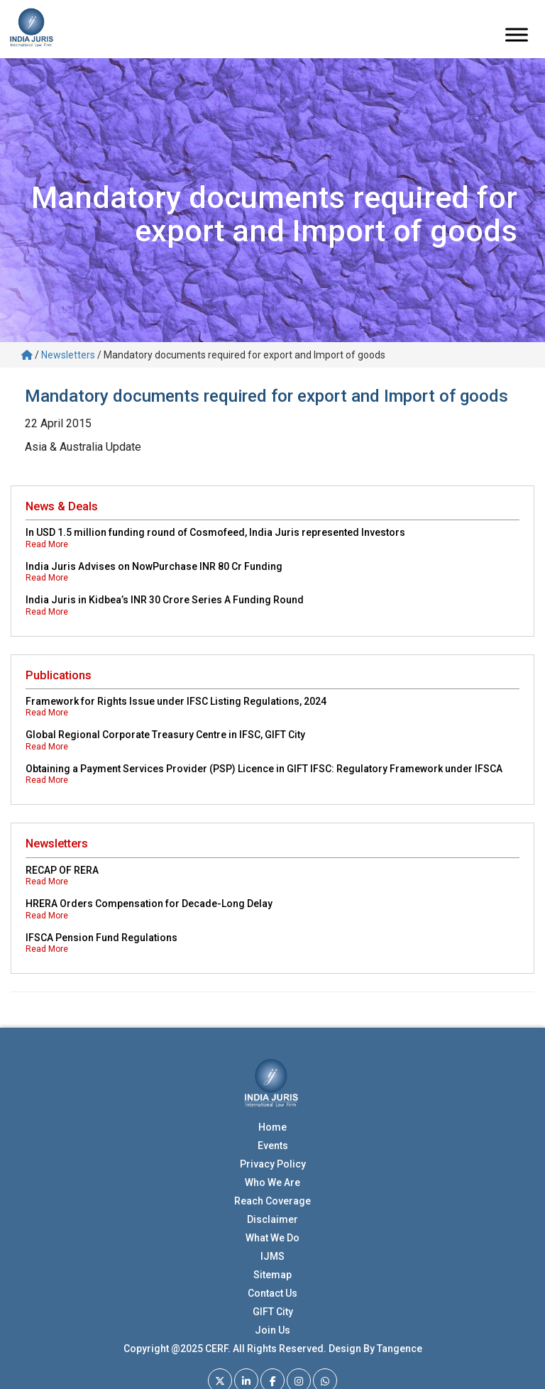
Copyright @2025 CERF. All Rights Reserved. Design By (250, 1348)
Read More (47, 544)
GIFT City (273, 1311)
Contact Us (272, 1293)
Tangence (399, 1348)
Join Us (272, 1330)
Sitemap (272, 1274)
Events (273, 1145)
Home (272, 1127)
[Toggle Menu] (516, 35)
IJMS (272, 1256)
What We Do (272, 1237)
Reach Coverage (272, 1201)
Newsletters (68, 355)
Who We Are (272, 1182)
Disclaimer (272, 1219)
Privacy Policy (273, 1164)
